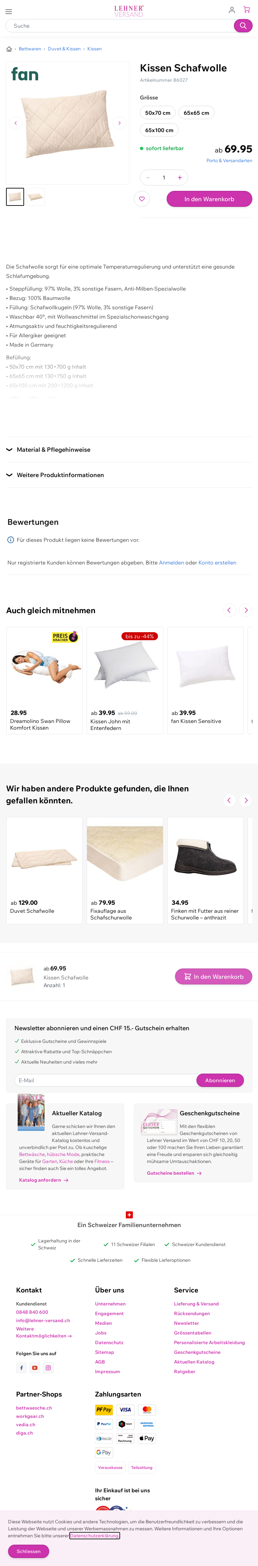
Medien (103, 1323)
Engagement (109, 1313)
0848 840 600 (32, 1312)
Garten (49, 1161)
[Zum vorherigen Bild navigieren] (15, 123)
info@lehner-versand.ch (43, 1320)
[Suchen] (243, 25)
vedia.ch (25, 1425)
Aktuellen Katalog (194, 1362)
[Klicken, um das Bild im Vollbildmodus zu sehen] (67, 123)
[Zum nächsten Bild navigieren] (119, 123)
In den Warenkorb (209, 199)
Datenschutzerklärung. (94, 1536)
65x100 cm (159, 130)
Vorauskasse (110, 1467)
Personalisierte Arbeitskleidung (209, 1342)
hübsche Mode (63, 1154)
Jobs (100, 1333)
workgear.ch (30, 1416)
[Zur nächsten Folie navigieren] (245, 610)
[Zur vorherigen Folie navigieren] (229, 610)
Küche (66, 1161)
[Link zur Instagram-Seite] (48, 1367)
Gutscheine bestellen (174, 1173)
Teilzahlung (142, 1467)
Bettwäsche (32, 1154)
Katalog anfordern (43, 1180)
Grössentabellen (192, 1333)
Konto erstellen (217, 562)
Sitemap (104, 1352)
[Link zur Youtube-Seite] (36, 1367)
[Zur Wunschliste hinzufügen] (142, 199)
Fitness (102, 1161)
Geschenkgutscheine (197, 1352)
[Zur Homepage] (9, 49)
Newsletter (186, 1323)
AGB (100, 1362)
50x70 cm (157, 112)
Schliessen (28, 1551)
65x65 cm (196, 112)
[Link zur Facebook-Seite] (22, 1367)
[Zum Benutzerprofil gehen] (234, 9)
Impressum (107, 1371)
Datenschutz (109, 1342)
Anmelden (171, 562)
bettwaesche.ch (34, 1408)
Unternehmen (110, 1304)
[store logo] (129, 11)
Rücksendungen (192, 1313)
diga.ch (24, 1433)
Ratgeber (184, 1371)
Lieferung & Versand (196, 1304)
